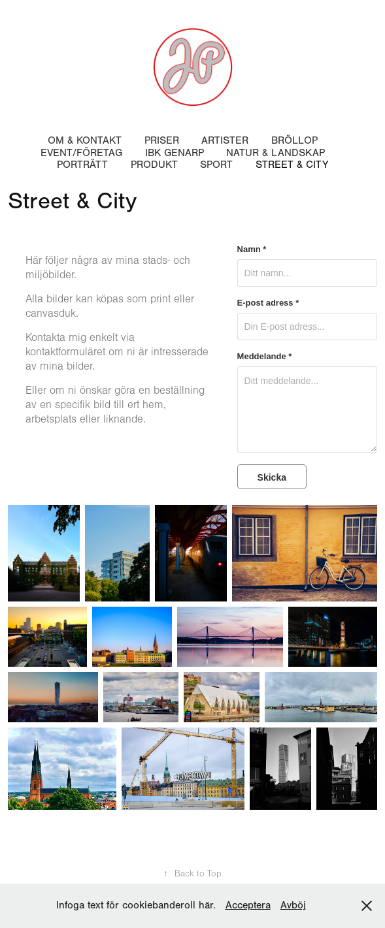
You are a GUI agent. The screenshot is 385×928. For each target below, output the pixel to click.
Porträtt (82, 164)
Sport (216, 164)
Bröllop (294, 140)
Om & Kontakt (85, 140)
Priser (161, 140)
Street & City (292, 164)
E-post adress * (268, 303)
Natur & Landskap (275, 153)
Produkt (154, 164)
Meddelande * (264, 356)
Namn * (252, 249)
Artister (224, 140)
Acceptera (248, 905)
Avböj (293, 905)
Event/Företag (81, 153)
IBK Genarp (174, 153)
